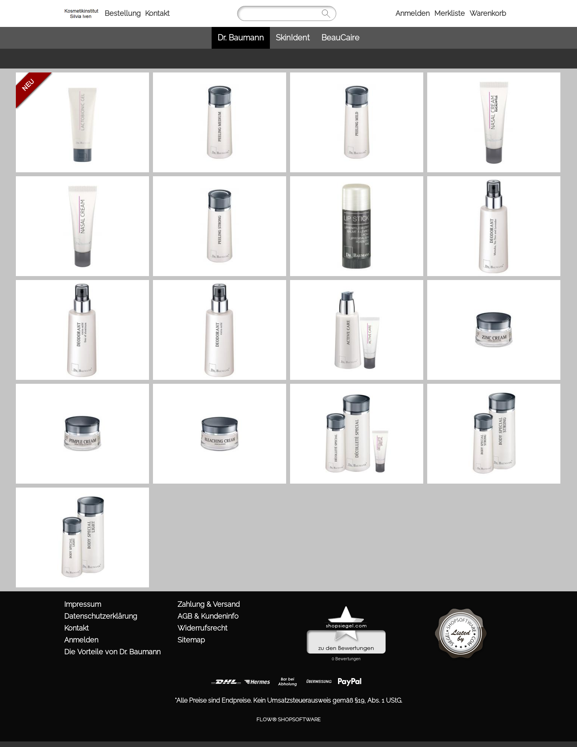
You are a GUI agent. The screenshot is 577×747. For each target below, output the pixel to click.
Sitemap (191, 640)
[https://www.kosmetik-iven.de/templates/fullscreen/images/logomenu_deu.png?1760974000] (82, 8)
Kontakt (157, 13)
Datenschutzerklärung (100, 616)
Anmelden (412, 13)
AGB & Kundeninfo (208, 616)
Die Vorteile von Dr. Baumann (112, 652)
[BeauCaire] (340, 38)
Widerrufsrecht (202, 628)
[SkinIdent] (292, 38)
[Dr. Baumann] (241, 38)
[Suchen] (286, 13)
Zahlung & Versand (209, 604)
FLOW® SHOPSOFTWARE (288, 719)
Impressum (82, 604)
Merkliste (449, 13)
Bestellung (123, 13)
